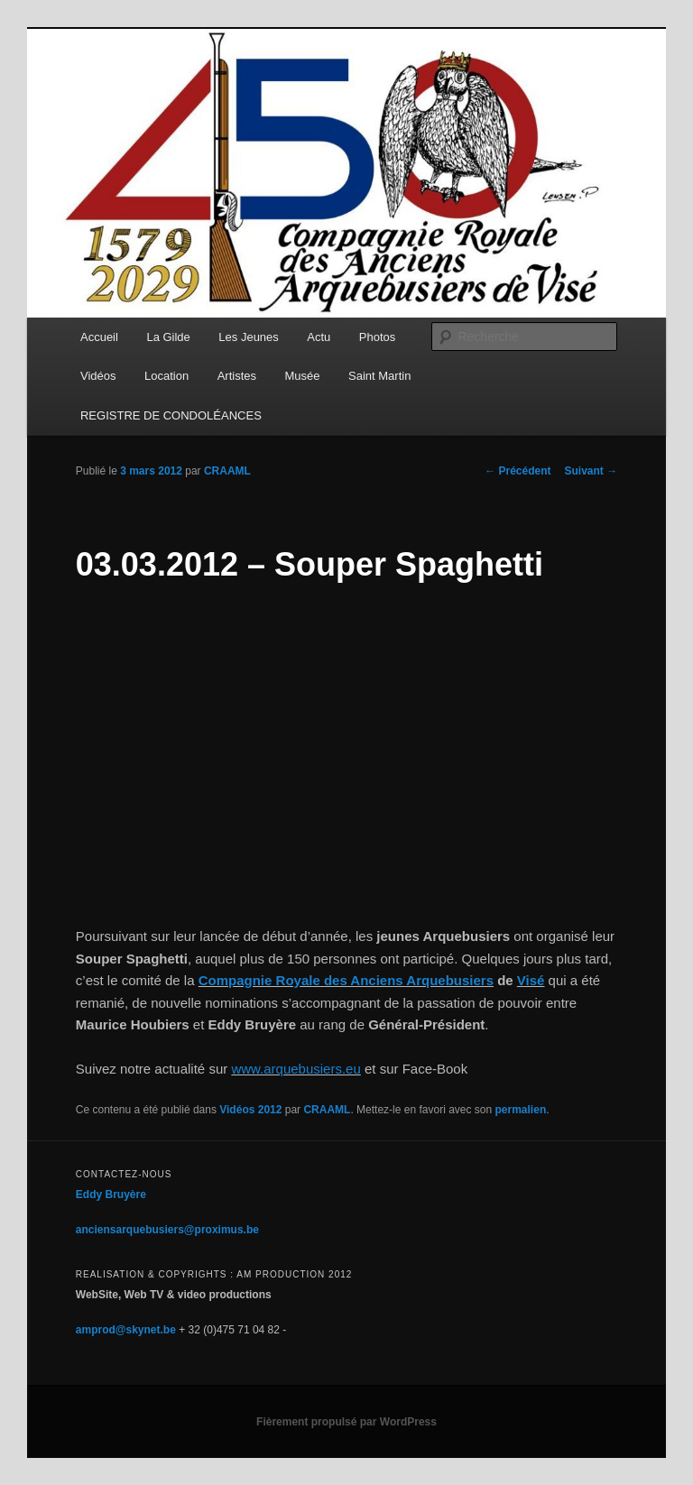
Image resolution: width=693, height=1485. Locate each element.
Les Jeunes (248, 337)
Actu (318, 337)
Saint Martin (379, 376)
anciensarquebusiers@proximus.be (167, 1229)
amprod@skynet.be (126, 1330)
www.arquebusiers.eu (295, 1068)
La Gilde (167, 337)
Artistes (236, 376)
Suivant (591, 471)
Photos (377, 337)
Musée (302, 376)
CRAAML (227, 471)
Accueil (99, 337)
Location (166, 376)
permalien (521, 1109)
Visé (531, 980)
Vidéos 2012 (250, 1109)
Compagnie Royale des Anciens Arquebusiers (346, 980)
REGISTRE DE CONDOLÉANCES (171, 415)
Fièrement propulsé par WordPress (346, 1422)
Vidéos (98, 376)
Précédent (517, 471)
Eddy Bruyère (111, 1194)
